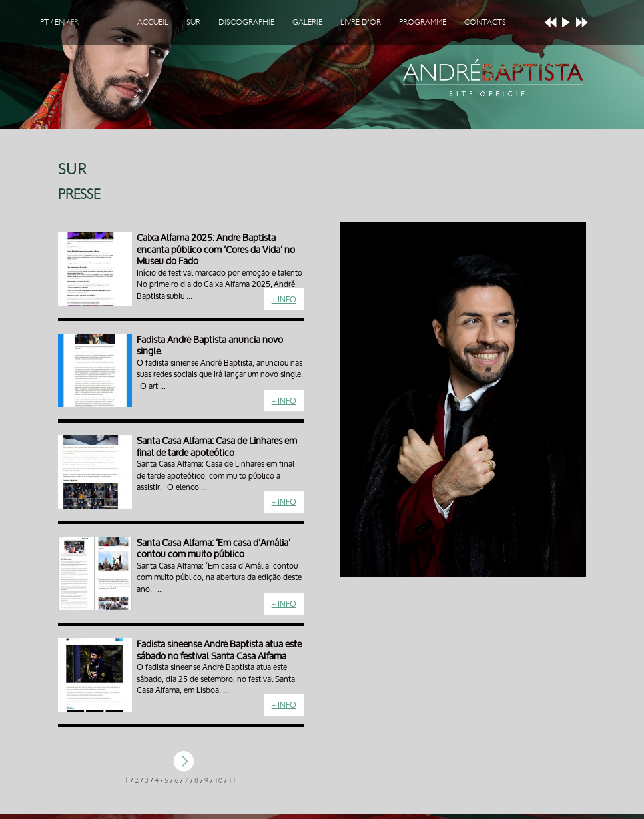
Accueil (152, 22)
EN (60, 22)
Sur (193, 22)
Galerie (307, 22)
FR (75, 22)
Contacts (485, 22)
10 (218, 780)
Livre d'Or (360, 22)
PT (44, 22)
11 (232, 780)
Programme (422, 22)
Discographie (246, 22)
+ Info (284, 299)
